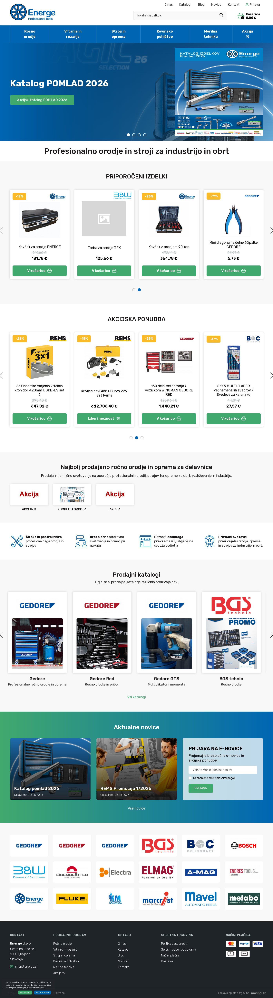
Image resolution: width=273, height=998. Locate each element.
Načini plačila (170, 955)
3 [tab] (139, 134)
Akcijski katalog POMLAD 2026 (42, 100)
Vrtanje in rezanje (73, 34)
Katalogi (185, 4)
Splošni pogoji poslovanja (178, 949)
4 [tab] (145, 134)
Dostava (167, 961)
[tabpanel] (136, 92)
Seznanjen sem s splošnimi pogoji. (214, 778)
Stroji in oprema (119, 34)
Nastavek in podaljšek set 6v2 (39, 247)
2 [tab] (134, 134)
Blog (201, 4)
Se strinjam (25, 992)
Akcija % (247, 34)
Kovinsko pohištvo (165, 34)
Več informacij (42, 992)
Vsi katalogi (136, 697)
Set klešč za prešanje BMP (39, 391)
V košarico (39, 271)
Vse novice (136, 808)
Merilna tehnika (211, 34)
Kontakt (233, 4)
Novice (216, 4)
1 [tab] (128, 134)
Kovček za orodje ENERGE (104, 247)
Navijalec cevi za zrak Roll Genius (233, 394)
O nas (168, 4)
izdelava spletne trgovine (233, 993)
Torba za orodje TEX (168, 248)
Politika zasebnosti (174, 943)
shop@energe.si (26, 966)
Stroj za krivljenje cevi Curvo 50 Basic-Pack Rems (168, 392)
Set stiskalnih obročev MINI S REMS (104, 393)
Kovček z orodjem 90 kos (233, 247)
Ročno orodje (29, 34)
